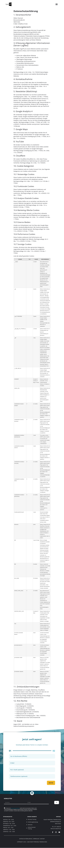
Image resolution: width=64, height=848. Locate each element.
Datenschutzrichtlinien (15, 808)
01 (10, 751)
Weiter (51, 783)
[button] (56, 4)
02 (54, 751)
